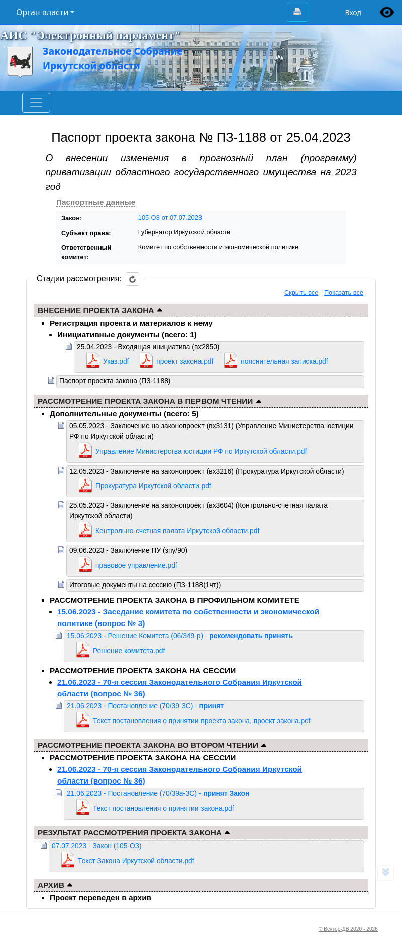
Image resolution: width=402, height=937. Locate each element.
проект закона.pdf (184, 361)
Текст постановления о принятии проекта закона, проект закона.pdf (202, 721)
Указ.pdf (116, 361)
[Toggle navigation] (36, 103)
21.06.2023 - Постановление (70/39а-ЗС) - (158, 793)
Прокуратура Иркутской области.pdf (153, 486)
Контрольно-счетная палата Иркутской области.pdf (177, 531)
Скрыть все (301, 292)
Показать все (343, 292)
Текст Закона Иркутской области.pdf (136, 861)
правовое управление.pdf (136, 565)
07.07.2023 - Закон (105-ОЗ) (97, 846)
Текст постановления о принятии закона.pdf (163, 808)
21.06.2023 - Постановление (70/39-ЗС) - (145, 706)
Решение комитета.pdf (129, 651)
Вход (353, 12)
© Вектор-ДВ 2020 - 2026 (348, 929)
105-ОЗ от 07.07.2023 (170, 217)
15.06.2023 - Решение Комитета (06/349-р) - (180, 636)
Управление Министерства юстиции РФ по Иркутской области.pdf (201, 451)
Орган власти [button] (42, 12)
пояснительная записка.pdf (284, 361)
